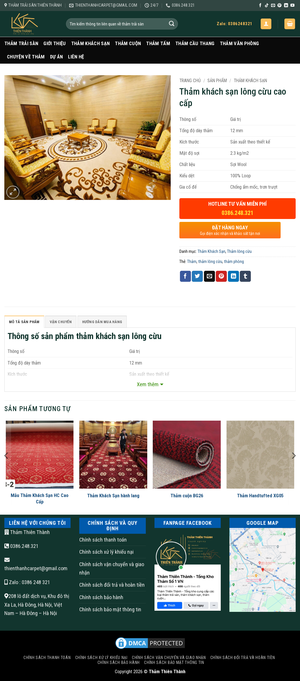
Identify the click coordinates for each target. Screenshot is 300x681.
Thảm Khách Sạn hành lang (113, 496)
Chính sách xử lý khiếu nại (106, 553)
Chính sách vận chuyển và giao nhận (111, 569)
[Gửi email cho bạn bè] (209, 276)
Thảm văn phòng (239, 43)
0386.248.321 (21, 547)
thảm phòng (234, 261)
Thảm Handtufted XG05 (260, 496)
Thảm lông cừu (239, 251)
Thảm (191, 261)
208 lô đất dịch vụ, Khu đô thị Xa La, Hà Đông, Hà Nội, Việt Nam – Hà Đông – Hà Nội (36, 605)
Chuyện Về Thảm (26, 57)
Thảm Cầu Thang (195, 43)
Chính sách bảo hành (101, 598)
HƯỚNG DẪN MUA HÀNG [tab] (109, 322)
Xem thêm (148, 385)
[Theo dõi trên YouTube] (292, 5)
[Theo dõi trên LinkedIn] (286, 5)
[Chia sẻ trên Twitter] (197, 276)
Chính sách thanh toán (103, 541)
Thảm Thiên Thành (27, 533)
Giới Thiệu (54, 43)
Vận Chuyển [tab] (65, 322)
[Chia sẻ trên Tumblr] (245, 276)
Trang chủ (190, 80)
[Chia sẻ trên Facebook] (185, 276)
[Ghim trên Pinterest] (221, 276)
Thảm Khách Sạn (90, 43)
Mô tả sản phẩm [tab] (25, 322)
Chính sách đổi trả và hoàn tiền (112, 586)
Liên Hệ (76, 57)
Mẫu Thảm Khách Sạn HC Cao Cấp (40, 499)
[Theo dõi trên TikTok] (267, 5)
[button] (266, 24)
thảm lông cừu (210, 261)
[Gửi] (171, 23)
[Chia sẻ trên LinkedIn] (233, 276)
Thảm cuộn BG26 (186, 496)
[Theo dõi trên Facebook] (260, 5)
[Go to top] (272, 645)
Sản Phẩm (217, 80)
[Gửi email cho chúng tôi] (273, 5)
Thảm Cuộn (128, 43)
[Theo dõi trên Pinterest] (279, 5)
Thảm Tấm (158, 43)
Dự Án (56, 57)
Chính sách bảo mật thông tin (110, 611)
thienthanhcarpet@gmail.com (35, 569)
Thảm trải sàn (21, 43)
